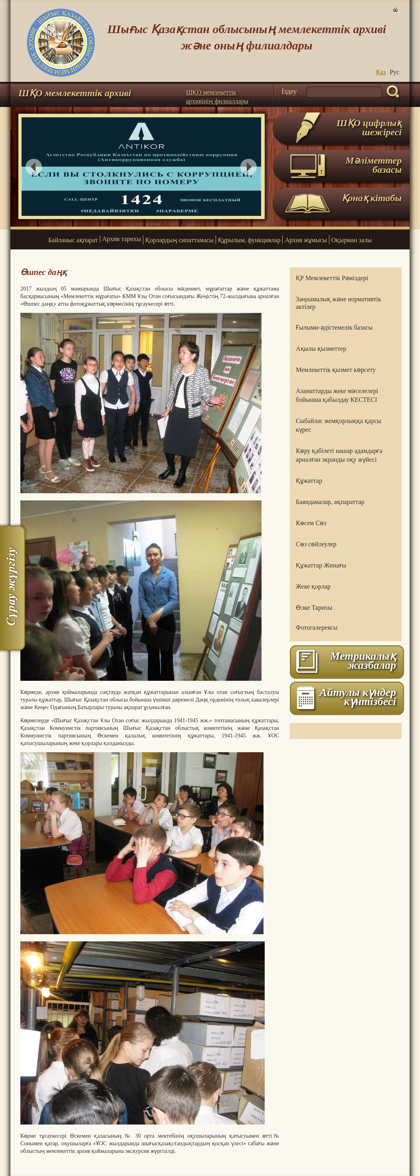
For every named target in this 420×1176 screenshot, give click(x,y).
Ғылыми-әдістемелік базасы (334, 327)
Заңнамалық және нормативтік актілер (338, 303)
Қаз (381, 72)
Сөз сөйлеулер (316, 544)
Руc (394, 72)
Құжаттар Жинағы (321, 565)
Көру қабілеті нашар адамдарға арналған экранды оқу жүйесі (339, 455)
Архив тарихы (121, 238)
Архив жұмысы (306, 240)
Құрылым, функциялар (249, 240)
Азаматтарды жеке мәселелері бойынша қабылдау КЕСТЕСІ (337, 395)
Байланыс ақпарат (73, 240)
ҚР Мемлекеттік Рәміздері (332, 278)
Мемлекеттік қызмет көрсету (336, 369)
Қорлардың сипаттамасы (179, 240)
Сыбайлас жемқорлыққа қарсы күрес (338, 425)
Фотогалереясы (316, 627)
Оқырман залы (351, 240)
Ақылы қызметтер (321, 348)
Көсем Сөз (311, 523)
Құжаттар (309, 480)
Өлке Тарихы (314, 607)
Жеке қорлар (313, 586)
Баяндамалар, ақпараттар (330, 501)
